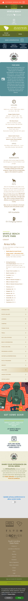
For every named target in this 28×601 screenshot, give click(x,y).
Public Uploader (9, 476)
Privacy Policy (11, 594)
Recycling (14, 554)
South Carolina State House (14, 576)
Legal (14, 573)
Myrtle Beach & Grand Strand (13, 251)
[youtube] (21, 531)
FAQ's (14, 551)
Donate (14, 567)
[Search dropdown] (6, 6)
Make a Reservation (14, 565)
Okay (19, 598)
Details (8, 598)
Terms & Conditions (14, 478)
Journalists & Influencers (14, 549)
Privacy (14, 570)
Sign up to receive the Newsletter (14, 579)
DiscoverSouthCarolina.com (14, 582)
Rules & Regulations (14, 562)
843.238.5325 (6, 35)
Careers (14, 557)
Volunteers (14, 559)
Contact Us (14, 546)
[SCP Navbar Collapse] (21, 6)
